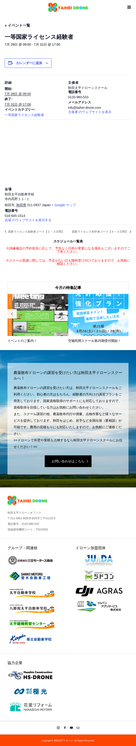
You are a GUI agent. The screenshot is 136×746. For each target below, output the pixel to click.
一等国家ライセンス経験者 (24, 115)
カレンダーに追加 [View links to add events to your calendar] (29, 63)
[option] (37, 318)
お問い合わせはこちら (68, 461)
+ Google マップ (64, 205)
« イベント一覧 (17, 25)
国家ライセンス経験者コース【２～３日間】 (35, 231)
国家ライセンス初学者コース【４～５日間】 (100, 231)
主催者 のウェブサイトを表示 (90, 112)
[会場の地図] (68, 153)
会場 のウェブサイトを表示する (28, 220)
